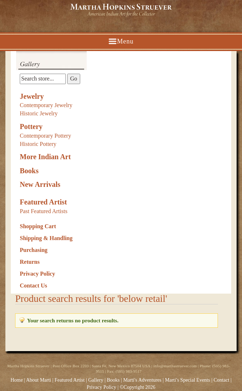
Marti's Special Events (188, 380)
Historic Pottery (38, 144)
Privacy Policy (37, 274)
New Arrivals (40, 184)
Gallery (95, 380)
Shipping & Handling (46, 238)
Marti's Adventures (143, 380)
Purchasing (33, 250)
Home (16, 380)
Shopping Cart (38, 226)
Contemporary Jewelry (46, 105)
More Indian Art (45, 157)
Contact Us (33, 285)
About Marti (38, 380)
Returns (30, 262)
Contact (221, 380)
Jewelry (32, 96)
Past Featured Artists (43, 211)
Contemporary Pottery (45, 136)
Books (29, 171)
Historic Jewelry (39, 113)
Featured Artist (43, 202)
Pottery (31, 126)
